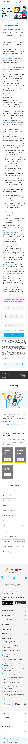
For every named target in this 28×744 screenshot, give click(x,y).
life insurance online (10, 200)
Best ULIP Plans (7, 505)
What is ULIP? (6, 490)
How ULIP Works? (18, 541)
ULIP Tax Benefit (18, 490)
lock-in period (13, 134)
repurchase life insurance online (11, 122)
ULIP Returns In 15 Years (9, 521)
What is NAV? (6, 541)
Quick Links (14, 713)
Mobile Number (7, 313)
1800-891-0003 (8, 593)
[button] (8, 424)
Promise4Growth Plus (9, 264)
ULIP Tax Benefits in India (9, 557)
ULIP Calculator (20, 546)
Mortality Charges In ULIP (9, 536)
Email (5, 321)
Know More (7, 459)
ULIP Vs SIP (6, 531)
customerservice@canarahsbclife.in (13, 589)
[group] (14, 406)
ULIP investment (7, 58)
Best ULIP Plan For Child (9, 510)
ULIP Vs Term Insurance (9, 500)
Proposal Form (14, 726)
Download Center (14, 722)
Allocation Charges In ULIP (10, 515)
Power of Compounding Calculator (12, 552)
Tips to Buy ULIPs (7, 546)
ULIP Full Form (7, 495)
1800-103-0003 (13, 592)
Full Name (6, 304)
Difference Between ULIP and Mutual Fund (14, 526)
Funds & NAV (14, 718)
